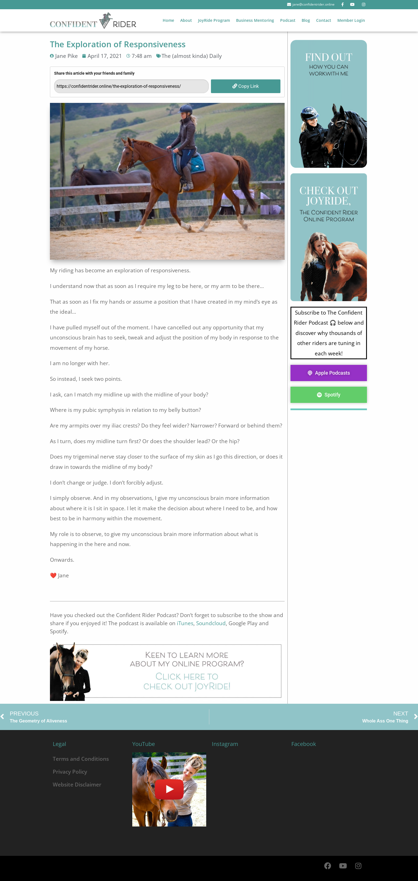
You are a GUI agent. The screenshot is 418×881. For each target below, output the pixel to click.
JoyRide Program (214, 20)
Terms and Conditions (81, 758)
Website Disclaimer (77, 784)
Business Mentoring (255, 20)
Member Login (351, 20)
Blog (306, 20)
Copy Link (245, 86)
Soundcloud (211, 623)
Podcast (288, 20)
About (186, 20)
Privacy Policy (70, 771)
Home (168, 20)
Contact (323, 20)
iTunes (185, 623)
